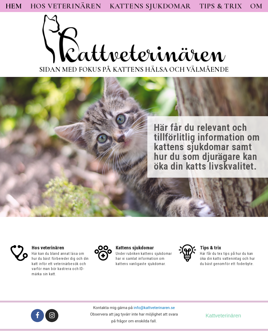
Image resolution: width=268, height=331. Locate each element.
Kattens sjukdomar (150, 6)
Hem (13, 6)
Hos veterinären (65, 6)
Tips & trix (220, 6)
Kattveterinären (223, 315)
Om (256, 6)
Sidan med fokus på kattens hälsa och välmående (134, 69)
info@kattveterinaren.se (154, 307)
